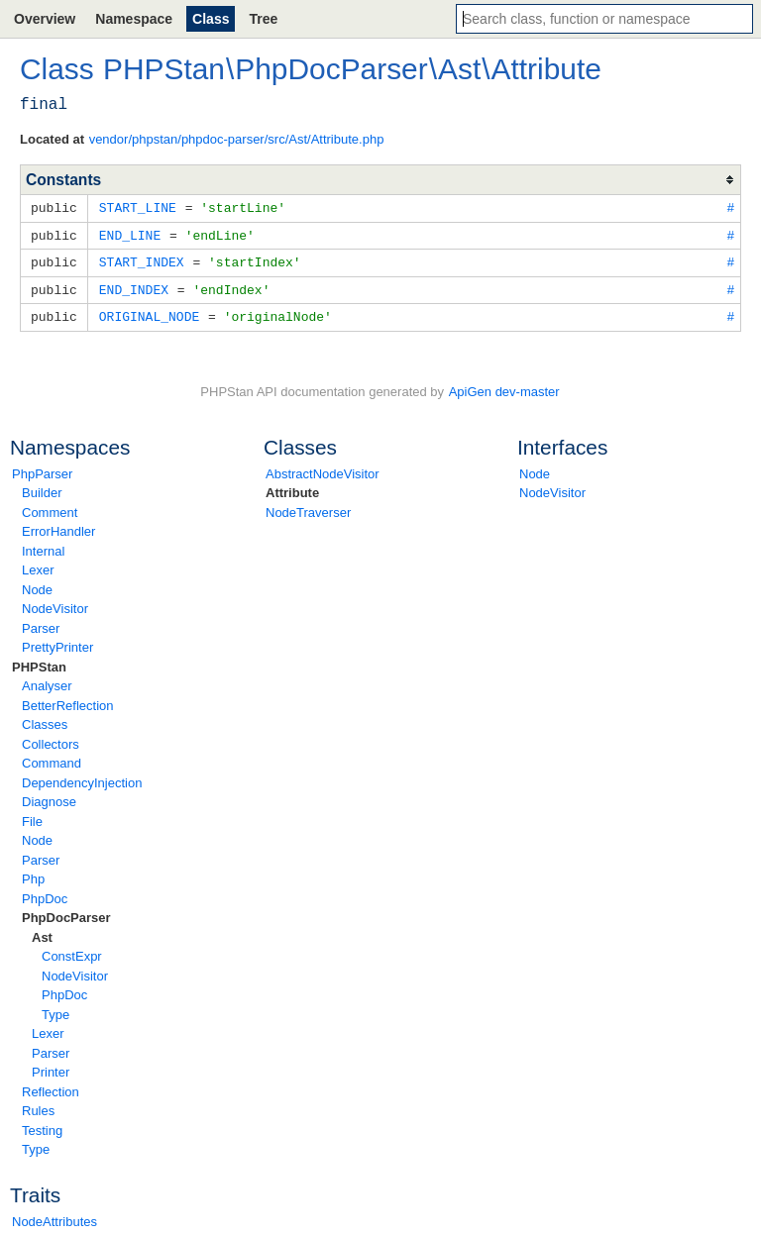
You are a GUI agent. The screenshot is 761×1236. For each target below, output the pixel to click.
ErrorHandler (58, 526)
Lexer (38, 565)
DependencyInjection (82, 778)
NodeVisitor (55, 603)
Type (55, 1009)
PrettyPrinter (57, 642)
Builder (41, 487)
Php (33, 874)
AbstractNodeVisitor (323, 469)
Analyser (47, 680)
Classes (44, 719)
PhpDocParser (66, 912)
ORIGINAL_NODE (149, 312)
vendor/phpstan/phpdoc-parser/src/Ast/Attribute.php (236, 139)
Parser (40, 623)
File (32, 816)
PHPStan (39, 662)
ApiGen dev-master (504, 386)
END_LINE (130, 234)
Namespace (133, 19)
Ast (42, 932)
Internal (43, 546)
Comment (49, 507)
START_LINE (137, 207)
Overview (44, 19)
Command (51, 758)
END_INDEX (133, 286)
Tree (263, 19)
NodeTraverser (308, 507)
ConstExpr (72, 951)
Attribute (292, 487)
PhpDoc (44, 893)
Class (210, 19)
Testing (42, 1125)
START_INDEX (141, 259)
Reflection (50, 1087)
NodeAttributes (54, 1216)
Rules (38, 1105)
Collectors (50, 739)
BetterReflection (68, 700)
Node (37, 584)
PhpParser (42, 469)
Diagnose (49, 796)
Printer (50, 1067)
